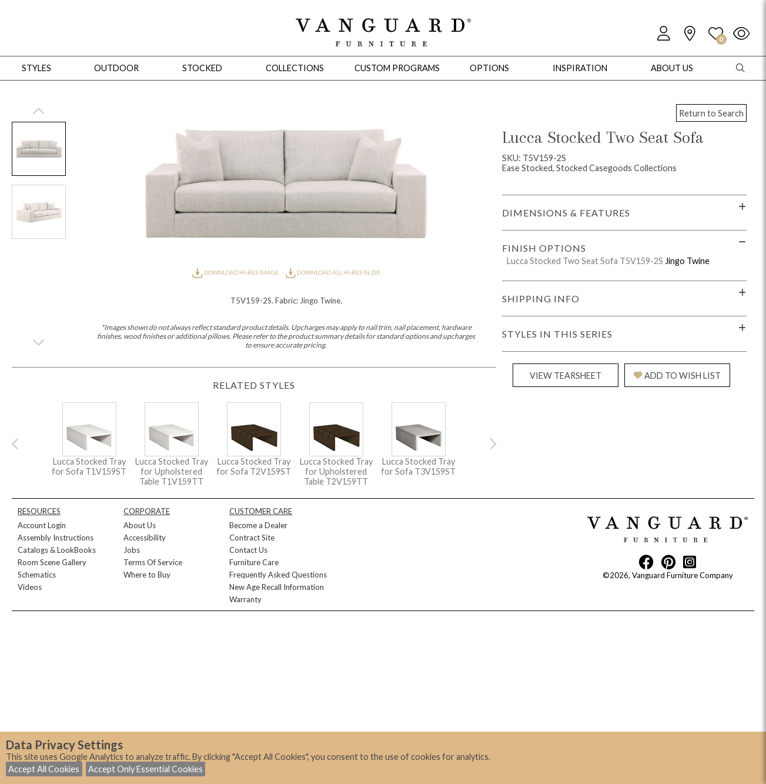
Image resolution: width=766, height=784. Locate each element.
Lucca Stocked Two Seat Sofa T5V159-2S (585, 261)
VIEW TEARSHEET (565, 376)
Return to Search (711, 113)
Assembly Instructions (55, 537)
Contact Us (248, 550)
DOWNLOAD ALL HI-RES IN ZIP (333, 272)
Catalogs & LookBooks (57, 550)
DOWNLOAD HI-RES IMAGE (235, 272)
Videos (30, 587)
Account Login (42, 525)
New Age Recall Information (276, 587)
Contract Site (252, 537)
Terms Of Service (152, 562)
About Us (139, 525)
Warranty (245, 599)
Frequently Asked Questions (278, 574)
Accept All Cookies (43, 769)
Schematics (37, 574)
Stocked (202, 68)
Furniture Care (254, 562)
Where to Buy (146, 574)
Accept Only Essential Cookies (145, 769)
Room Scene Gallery (52, 562)
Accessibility (144, 537)
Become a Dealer (258, 525)
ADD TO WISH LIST (677, 376)
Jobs (131, 550)
